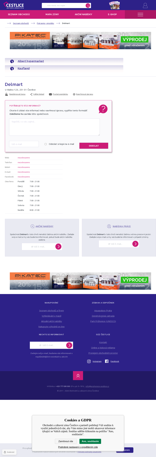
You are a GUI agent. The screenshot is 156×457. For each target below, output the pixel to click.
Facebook (115, 352)
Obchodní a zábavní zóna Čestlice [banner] (13, 5)
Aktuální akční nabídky (51, 312)
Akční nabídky (83, 14)
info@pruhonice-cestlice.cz (97, 377)
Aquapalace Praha (103, 301)
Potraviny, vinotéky (45, 23)
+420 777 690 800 (63, 377)
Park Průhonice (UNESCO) (103, 312)
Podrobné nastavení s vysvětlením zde (78, 447)
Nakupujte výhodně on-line (51, 317)
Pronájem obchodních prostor (103, 344)
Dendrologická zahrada (103, 306)
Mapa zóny (52, 14)
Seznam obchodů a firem (51, 301)
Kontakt (103, 333)
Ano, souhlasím (90, 441)
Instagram (97, 352)
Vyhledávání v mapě (51, 306)
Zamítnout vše (65, 441)
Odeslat (94, 136)
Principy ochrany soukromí (89, 451)
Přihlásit (145, 5)
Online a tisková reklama (103, 338)
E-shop (112, 14)
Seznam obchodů (19, 14)
